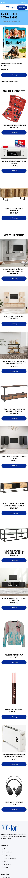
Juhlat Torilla (7, 864)
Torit (5, 849)
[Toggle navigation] (3, 7)
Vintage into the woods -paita (14, 655)
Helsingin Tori (8, 852)
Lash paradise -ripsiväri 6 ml (14, 709)
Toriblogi (6, 867)
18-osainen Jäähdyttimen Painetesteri (14, 125)
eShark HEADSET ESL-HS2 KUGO (14, 802)
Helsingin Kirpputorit (10, 858)
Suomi (4, 2)
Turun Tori (7, 855)
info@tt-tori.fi (23, 2)
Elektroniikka (12, 63)
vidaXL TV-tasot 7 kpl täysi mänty (14, 316)
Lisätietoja (14, 75)
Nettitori (6, 861)
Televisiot (19, 63)
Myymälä (22, 7)
